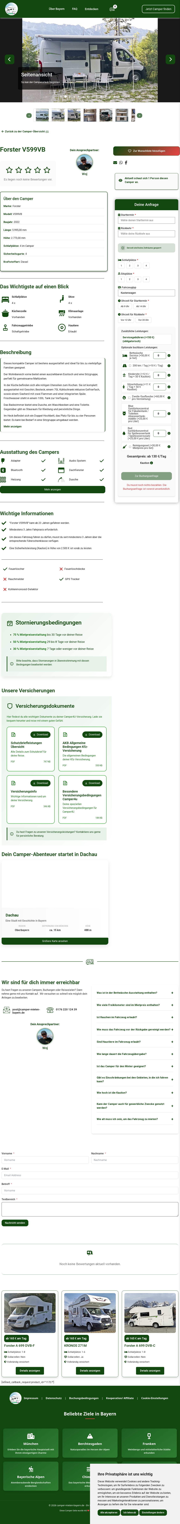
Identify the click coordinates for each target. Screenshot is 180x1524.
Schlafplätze (127, 260)
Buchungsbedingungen (84, 1398)
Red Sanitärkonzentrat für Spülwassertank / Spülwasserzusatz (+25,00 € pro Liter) (139, 433)
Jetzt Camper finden (158, 9)
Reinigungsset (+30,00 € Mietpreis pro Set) (146, 446)
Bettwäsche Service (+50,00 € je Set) (140, 355)
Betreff (6, 1184)
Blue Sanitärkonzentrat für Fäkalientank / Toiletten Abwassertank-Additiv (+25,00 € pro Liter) (138, 414)
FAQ (74, 9)
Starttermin (126, 215)
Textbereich (8, 1199)
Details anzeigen (30, 1370)
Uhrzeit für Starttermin (132, 300)
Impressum (31, 1398)
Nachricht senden (15, 1222)
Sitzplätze (125, 273)
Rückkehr (125, 228)
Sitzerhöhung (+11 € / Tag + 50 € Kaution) (139, 387)
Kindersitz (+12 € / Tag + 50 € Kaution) (139, 375)
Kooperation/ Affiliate (120, 1398)
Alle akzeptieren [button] (108, 1512)
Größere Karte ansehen (55, 941)
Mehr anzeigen (13, 426)
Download (40, 735)
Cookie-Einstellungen (154, 1398)
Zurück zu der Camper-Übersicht (25, 131)
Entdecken (93, 9)
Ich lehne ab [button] (129, 1512)
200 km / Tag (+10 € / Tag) (148, 365)
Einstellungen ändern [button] (153, 1512)
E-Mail (5, 1168)
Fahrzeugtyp (127, 287)
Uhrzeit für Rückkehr (131, 314)
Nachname (97, 1153)
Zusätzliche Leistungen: (134, 331)
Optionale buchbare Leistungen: (139, 347)
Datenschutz (54, 1398)
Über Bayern (57, 9)
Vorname (7, 1153)
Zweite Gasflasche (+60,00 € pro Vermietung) (148, 397)
